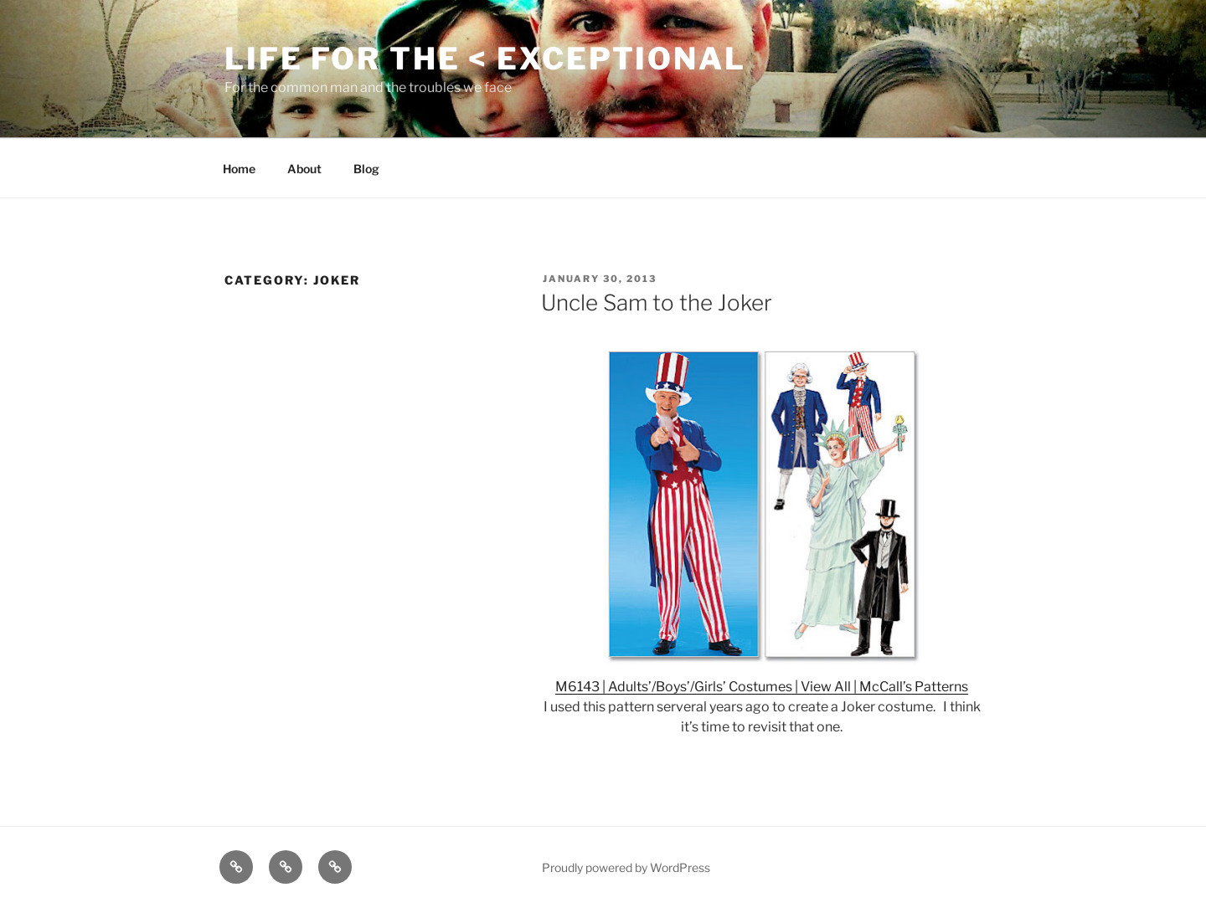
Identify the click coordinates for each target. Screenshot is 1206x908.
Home (239, 169)
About (304, 169)
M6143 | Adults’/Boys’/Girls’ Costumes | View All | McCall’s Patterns (761, 687)
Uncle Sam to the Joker (656, 302)
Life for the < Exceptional (485, 58)
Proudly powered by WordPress (626, 867)
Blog (366, 169)
